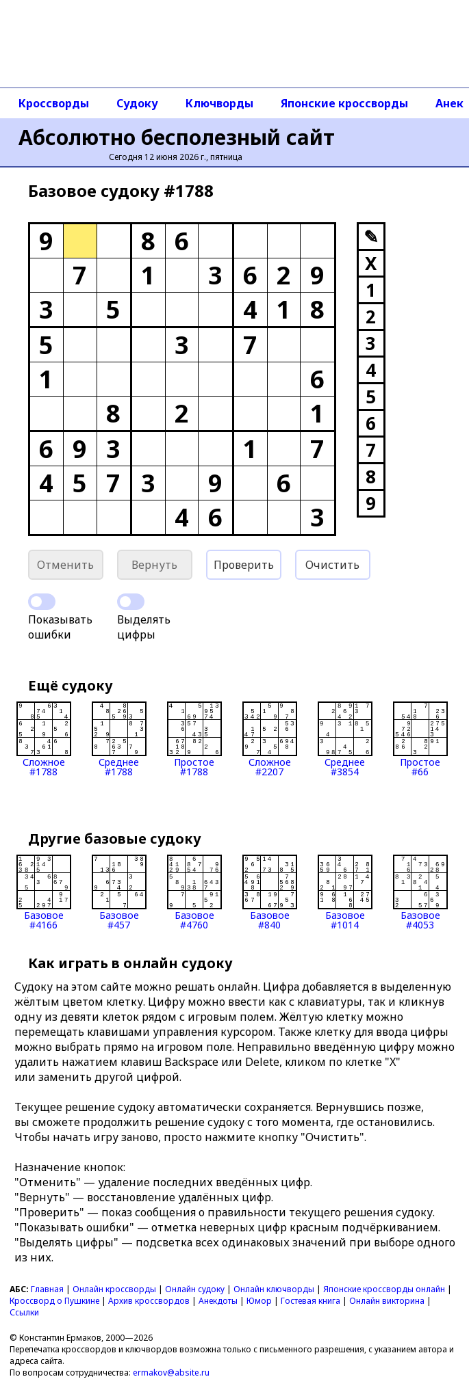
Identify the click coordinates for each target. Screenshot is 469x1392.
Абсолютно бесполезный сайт (176, 137)
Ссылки (24, 1312)
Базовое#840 (269, 892)
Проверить (244, 564)
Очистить (332, 564)
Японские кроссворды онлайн (384, 1289)
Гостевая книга (310, 1301)
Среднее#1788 (119, 739)
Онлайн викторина (386, 1301)
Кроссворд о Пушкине (54, 1301)
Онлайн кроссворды (114, 1289)
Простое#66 (420, 739)
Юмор (259, 1301)
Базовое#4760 (194, 892)
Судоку (137, 103)
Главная (47, 1289)
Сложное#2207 (269, 739)
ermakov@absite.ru (171, 1372)
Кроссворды (53, 103)
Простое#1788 (194, 739)
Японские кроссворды (344, 103)
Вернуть (154, 564)
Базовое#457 (119, 892)
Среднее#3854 (345, 739)
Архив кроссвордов (149, 1301)
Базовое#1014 (345, 892)
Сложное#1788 (43, 739)
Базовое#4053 (420, 892)
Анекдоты (218, 1301)
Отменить (65, 564)
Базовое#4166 (43, 892)
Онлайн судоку (195, 1289)
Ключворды (219, 103)
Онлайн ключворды (273, 1289)
